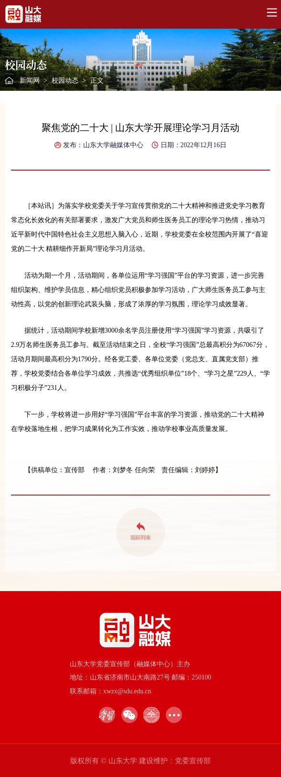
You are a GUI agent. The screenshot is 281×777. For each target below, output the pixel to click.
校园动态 (65, 80)
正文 (97, 80)
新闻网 (30, 80)
